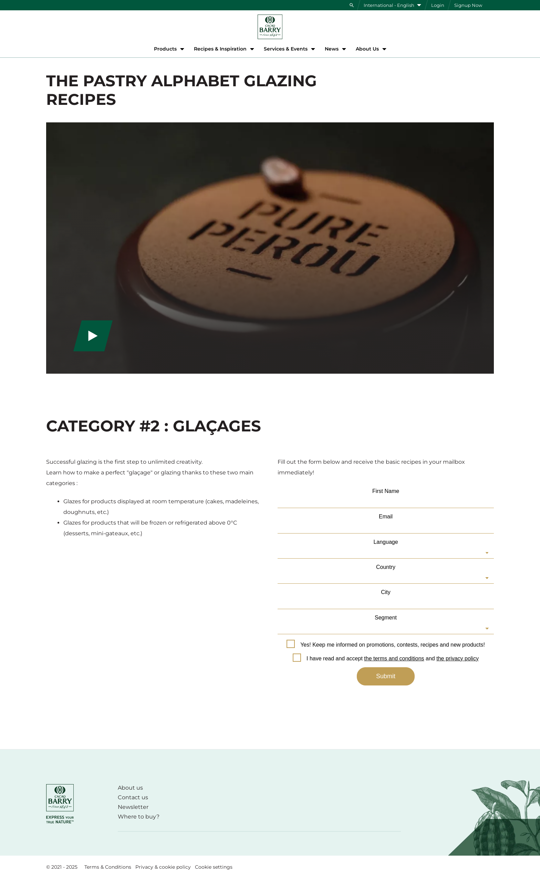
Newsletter (133, 807)
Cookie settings (213, 867)
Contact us (133, 797)
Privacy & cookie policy (163, 867)
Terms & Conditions (107, 867)
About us (130, 787)
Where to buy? (138, 816)
